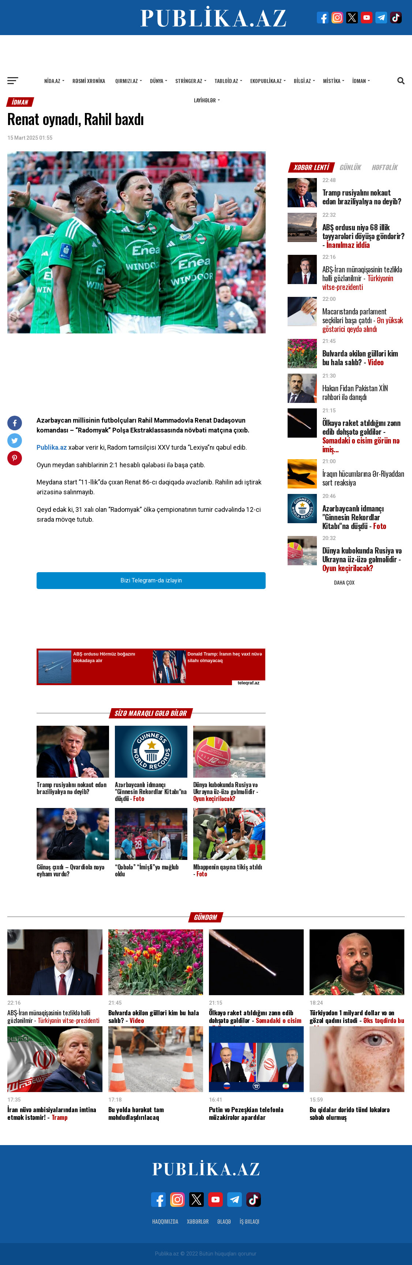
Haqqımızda (165, 1221)
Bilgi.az (302, 80)
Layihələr (205, 100)
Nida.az (52, 80)
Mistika (331, 80)
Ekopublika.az (266, 80)
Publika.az (52, 447)
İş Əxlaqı (249, 1221)
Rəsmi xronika (88, 80)
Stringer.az (188, 80)
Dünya (156, 80)
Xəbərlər (198, 1221)
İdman (359, 80)
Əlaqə (224, 1221)
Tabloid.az (226, 80)
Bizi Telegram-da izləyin (151, 580)
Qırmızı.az (126, 80)
